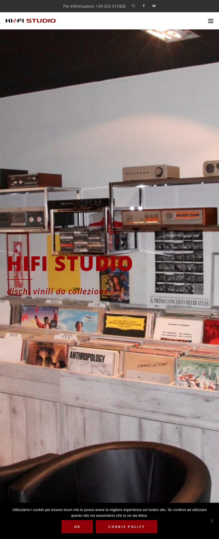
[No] (212, 521)
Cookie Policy (126, 526)
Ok (77, 526)
